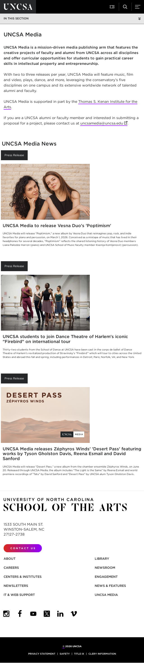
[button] (112, 6)
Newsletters (16, 586)
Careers (11, 567)
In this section (16, 18)
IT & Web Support (19, 595)
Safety (65, 653)
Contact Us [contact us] (23, 548)
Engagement (106, 576)
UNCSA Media (106, 595)
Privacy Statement (41, 653)
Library (102, 558)
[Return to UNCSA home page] (18, 7)
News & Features (110, 586)
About (10, 558)
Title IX (79, 653)
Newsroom (105, 567)
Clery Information (102, 653)
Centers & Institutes (23, 576)
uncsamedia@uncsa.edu (103, 123)
